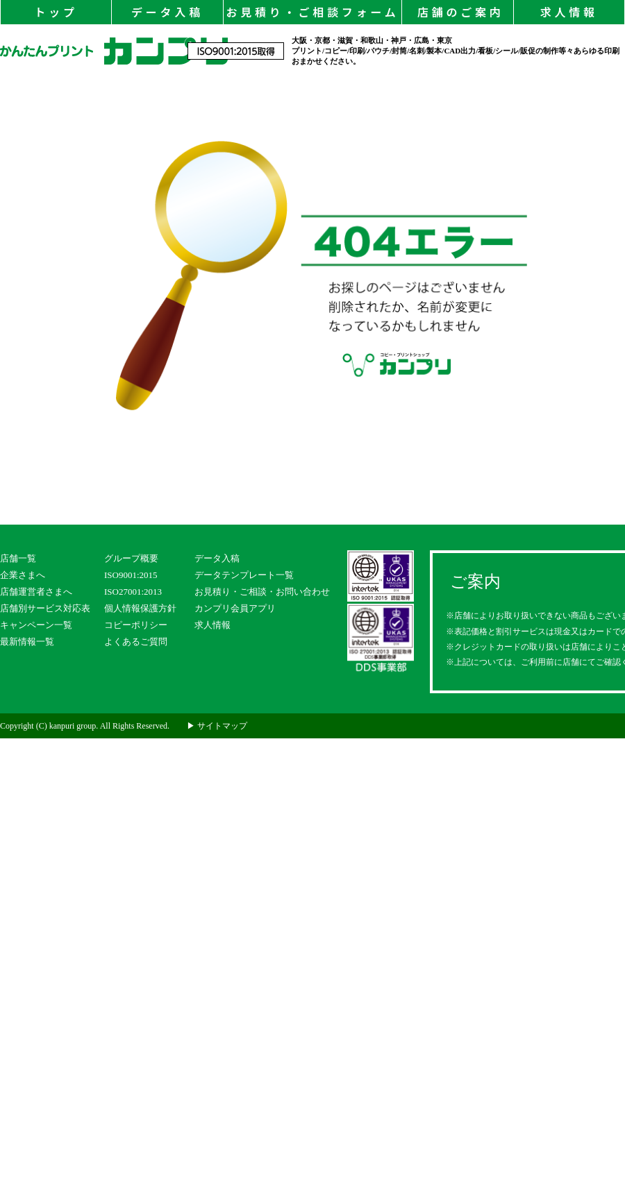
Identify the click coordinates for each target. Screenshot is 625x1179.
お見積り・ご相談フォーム (312, 11)
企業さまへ (22, 575)
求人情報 (569, 11)
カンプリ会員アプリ (235, 608)
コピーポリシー (135, 625)
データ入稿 (167, 11)
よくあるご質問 (135, 641)
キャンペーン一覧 (36, 625)
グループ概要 (131, 558)
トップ (55, 11)
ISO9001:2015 (131, 575)
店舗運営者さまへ (36, 591)
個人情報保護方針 (140, 608)
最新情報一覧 (27, 641)
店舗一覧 (18, 558)
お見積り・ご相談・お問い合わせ (262, 591)
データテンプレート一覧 (244, 575)
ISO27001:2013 (133, 591)
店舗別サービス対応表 (45, 608)
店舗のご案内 (457, 11)
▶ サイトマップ (217, 726)
